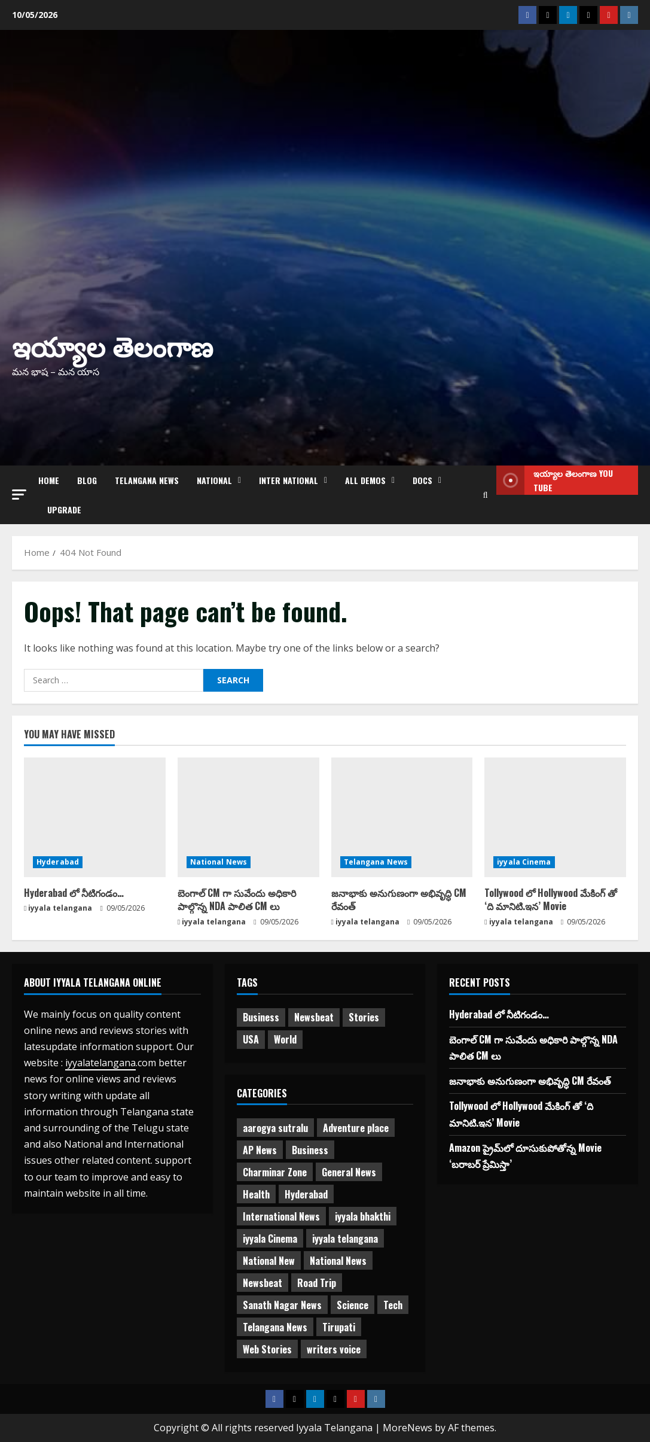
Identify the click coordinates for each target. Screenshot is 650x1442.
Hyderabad (57, 862)
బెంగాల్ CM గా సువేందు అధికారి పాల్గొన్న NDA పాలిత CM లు (237, 899)
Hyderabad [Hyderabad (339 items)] (306, 1194)
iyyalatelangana (100, 1062)
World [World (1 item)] (285, 1039)
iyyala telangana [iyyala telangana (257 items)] (345, 1238)
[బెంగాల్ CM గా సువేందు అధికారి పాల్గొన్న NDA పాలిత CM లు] (248, 817)
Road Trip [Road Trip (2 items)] (316, 1283)
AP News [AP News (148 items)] (260, 1150)
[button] (19, 494)
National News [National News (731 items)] (338, 1261)
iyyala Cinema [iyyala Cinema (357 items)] (270, 1238)
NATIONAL (214, 480)
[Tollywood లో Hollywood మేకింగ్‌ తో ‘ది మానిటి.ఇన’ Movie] (555, 817)
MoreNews (407, 1427)
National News (218, 862)
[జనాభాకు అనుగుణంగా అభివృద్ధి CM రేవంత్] (402, 817)
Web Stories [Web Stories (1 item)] (267, 1349)
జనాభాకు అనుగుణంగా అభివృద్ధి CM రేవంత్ (398, 899)
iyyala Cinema (524, 862)
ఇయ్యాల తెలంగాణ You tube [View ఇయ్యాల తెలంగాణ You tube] (554, 480)
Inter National (288, 480)
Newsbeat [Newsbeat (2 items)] (262, 1283)
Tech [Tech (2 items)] (392, 1305)
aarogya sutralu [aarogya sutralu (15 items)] (275, 1128)
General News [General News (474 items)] (349, 1172)
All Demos (365, 480)
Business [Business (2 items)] (261, 1017)
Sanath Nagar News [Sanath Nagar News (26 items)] (282, 1305)
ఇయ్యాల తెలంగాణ (112, 345)
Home (48, 480)
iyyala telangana (60, 908)
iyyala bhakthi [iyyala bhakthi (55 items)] (362, 1216)
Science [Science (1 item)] (352, 1305)
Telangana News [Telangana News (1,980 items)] (275, 1327)
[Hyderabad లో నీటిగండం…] (95, 817)
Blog (87, 480)
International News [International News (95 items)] (281, 1216)
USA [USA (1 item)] (251, 1039)
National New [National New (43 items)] (269, 1261)
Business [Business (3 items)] (310, 1150)
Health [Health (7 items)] (256, 1194)
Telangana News (147, 480)
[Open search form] (485, 495)
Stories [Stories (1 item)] (364, 1017)
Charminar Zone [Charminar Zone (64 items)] (275, 1172)
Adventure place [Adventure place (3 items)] (356, 1128)
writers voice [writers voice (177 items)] (334, 1349)
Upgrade (64, 509)
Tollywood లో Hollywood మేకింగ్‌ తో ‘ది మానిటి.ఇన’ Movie (550, 899)
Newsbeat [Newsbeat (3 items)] (314, 1017)
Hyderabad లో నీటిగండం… (74, 893)
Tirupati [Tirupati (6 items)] (338, 1327)
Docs (422, 480)
